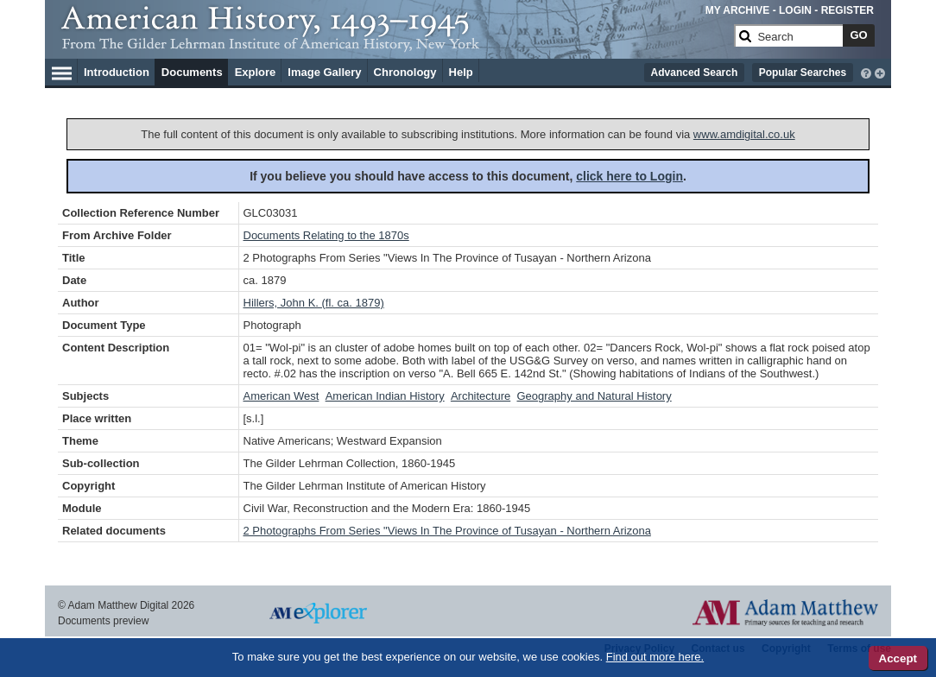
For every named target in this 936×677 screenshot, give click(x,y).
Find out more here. (655, 656)
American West (281, 395)
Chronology (405, 72)
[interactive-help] (866, 71)
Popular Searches (802, 72)
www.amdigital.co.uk (744, 134)
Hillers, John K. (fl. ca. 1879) (313, 302)
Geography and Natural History (593, 395)
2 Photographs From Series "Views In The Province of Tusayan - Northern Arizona (447, 530)
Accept (898, 658)
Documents (192, 72)
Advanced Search (694, 72)
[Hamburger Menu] (62, 71)
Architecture (480, 395)
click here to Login (629, 176)
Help (461, 72)
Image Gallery (324, 72)
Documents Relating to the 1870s (326, 235)
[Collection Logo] (394, 43)
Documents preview (103, 621)
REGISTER (847, 10)
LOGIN (795, 10)
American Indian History (385, 395)
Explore (255, 72)
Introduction (116, 72)
